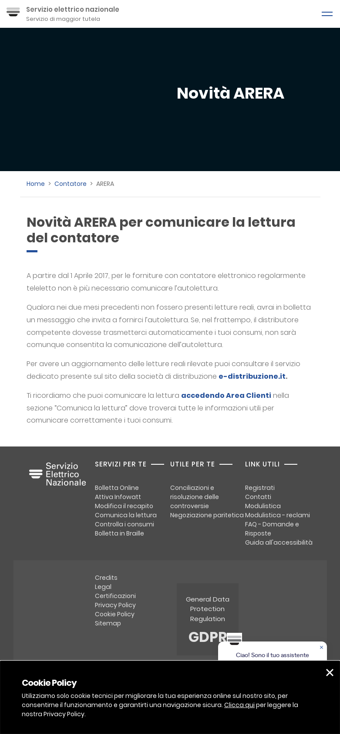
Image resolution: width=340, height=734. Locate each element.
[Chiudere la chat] (322, 648)
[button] (329, 672)
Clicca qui (239, 705)
